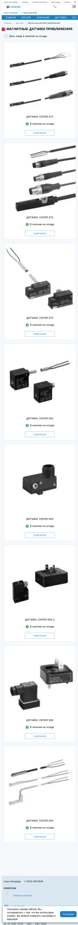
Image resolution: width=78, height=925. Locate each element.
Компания (43, 17)
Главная (11, 17)
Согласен (68, 914)
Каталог (26, 17)
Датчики (20, 23)
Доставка (61, 17)
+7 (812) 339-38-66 (29, 13)
